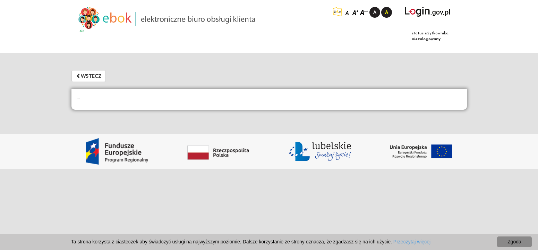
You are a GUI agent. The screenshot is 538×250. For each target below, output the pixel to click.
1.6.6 (81, 31)
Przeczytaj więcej (411, 241)
